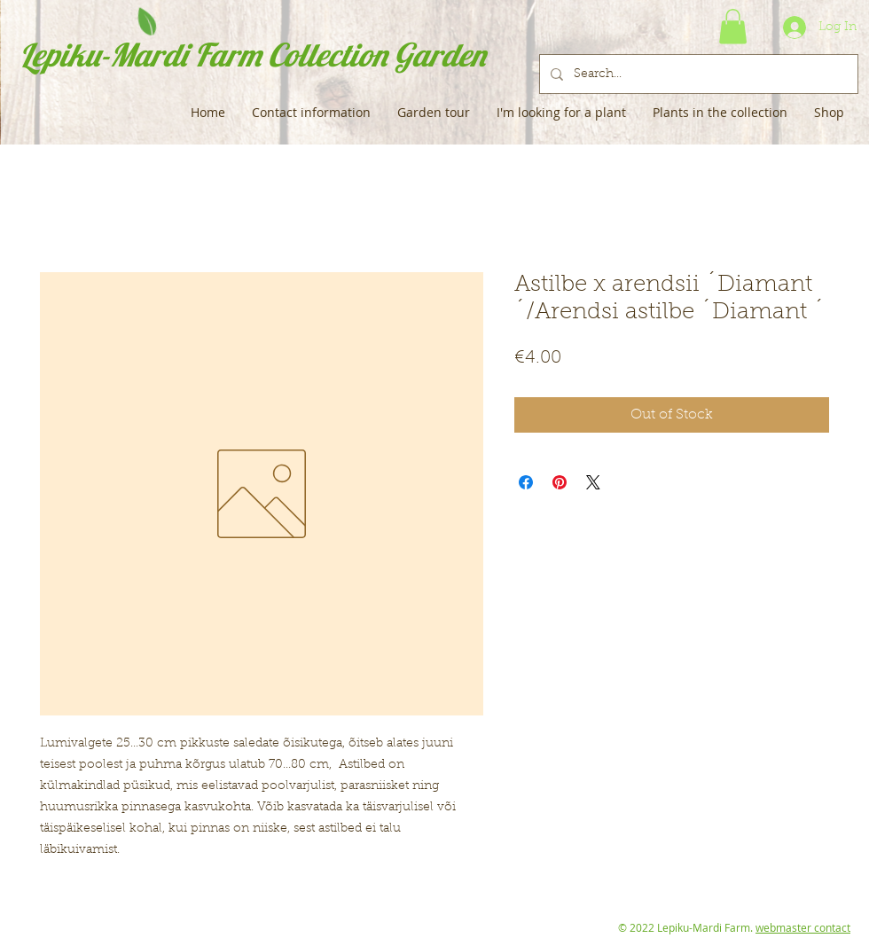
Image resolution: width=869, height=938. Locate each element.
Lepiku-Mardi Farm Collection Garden (252, 54)
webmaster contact (802, 927)
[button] (733, 26)
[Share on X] (593, 482)
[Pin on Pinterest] (559, 482)
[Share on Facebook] (525, 482)
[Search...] (697, 74)
